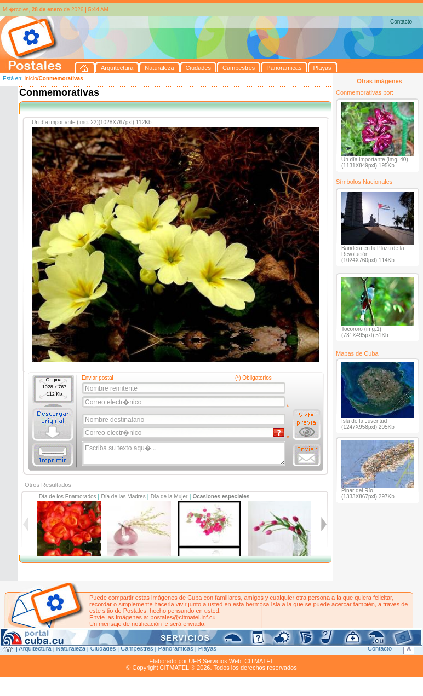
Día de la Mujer (169, 497)
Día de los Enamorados (67, 497)
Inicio (30, 79)
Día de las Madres (123, 497)
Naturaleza (70, 648)
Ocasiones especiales (220, 497)
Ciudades (103, 648)
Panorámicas (175, 648)
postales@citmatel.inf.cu (182, 617)
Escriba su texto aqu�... (184, 453)
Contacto (401, 22)
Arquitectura (35, 648)
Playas (207, 648)
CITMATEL (259, 661)
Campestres (137, 648)
